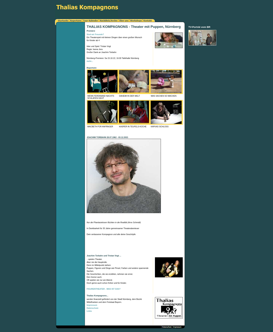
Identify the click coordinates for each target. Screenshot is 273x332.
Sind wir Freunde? (95, 34)
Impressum (92, 305)
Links (89, 311)
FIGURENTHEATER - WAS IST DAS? (104, 289)
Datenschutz (92, 308)
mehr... (90, 61)
